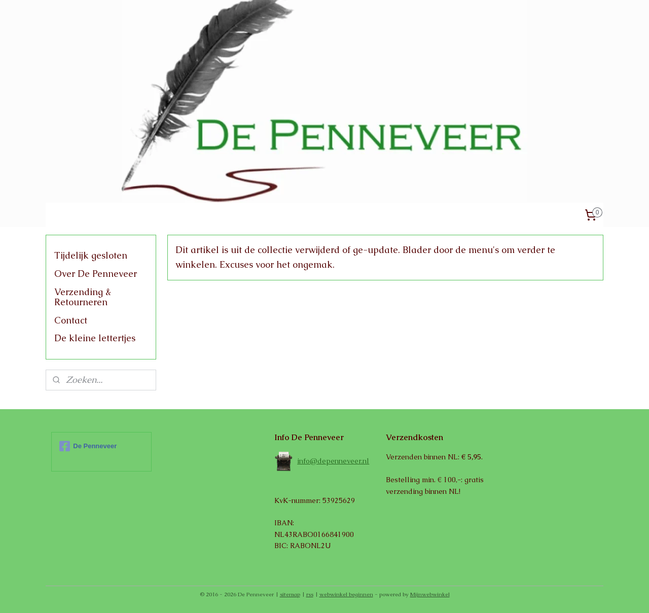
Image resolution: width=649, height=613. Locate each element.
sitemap (290, 594)
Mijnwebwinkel (430, 594)
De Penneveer (88, 446)
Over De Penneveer (95, 273)
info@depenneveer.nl (333, 460)
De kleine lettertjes (94, 338)
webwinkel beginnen (346, 594)
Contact (70, 320)
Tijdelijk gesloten (90, 255)
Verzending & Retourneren (82, 297)
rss (309, 594)
